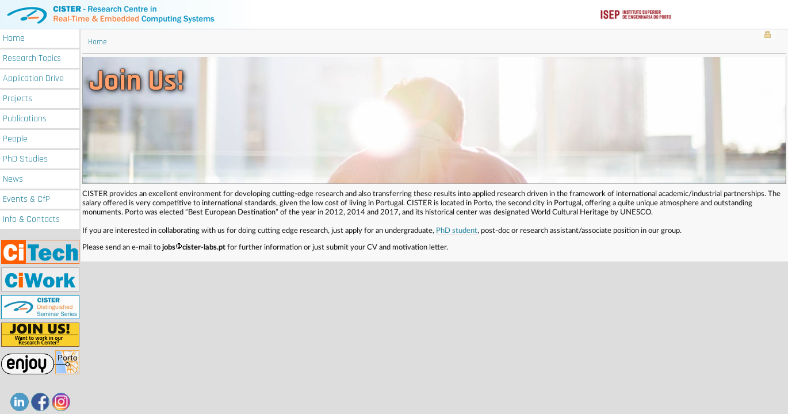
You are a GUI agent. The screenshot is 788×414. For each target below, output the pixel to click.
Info (31, 219)
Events (26, 199)
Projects (17, 99)
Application (33, 78)
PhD (25, 159)
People (15, 139)
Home (14, 38)
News (13, 179)
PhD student (456, 231)
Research (32, 58)
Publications (25, 119)
